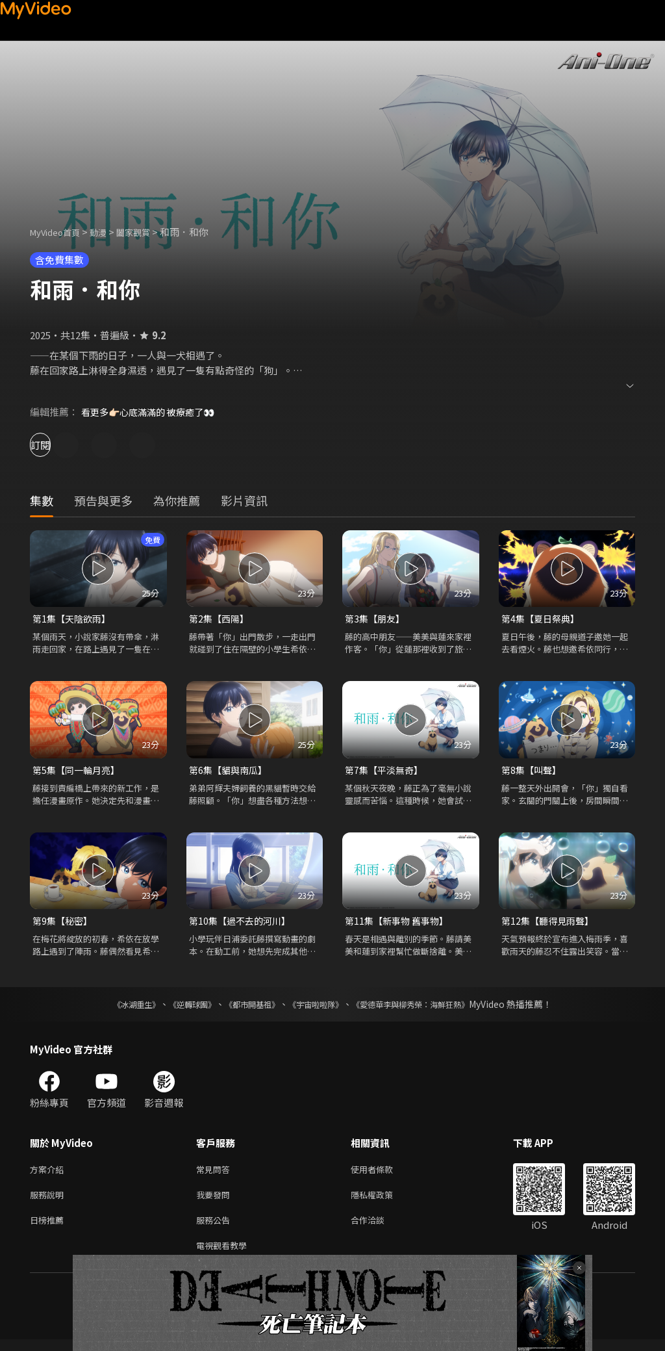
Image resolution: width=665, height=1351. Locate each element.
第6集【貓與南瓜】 (230, 771)
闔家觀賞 (147, 231)
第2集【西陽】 (221, 619)
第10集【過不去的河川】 (243, 924)
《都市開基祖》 (245, 1007)
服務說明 (49, 1201)
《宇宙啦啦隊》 (318, 1007)
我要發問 (215, 1201)
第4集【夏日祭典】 (542, 619)
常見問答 (215, 1174)
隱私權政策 (382, 1201)
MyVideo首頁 (59, 231)
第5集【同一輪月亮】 (78, 771)
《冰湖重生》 (113, 1007)
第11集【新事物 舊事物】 (400, 924)
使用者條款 (382, 1174)
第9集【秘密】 (64, 924)
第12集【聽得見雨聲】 (550, 924)
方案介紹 (49, 1174)
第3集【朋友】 (376, 619)
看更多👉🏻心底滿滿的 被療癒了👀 (153, 411)
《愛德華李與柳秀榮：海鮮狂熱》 (427, 1007)
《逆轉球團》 (177, 1007)
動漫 (108, 231)
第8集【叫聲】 (533, 771)
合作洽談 (377, 1228)
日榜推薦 (49, 1228)
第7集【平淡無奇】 (386, 771)
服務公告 (215, 1228)
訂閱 (56, 445)
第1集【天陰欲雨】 (74, 619)
